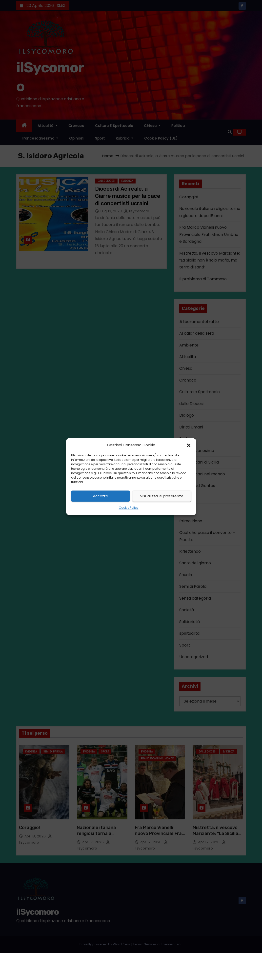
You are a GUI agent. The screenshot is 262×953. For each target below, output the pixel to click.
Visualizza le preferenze (161, 496)
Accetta (100, 496)
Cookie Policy (129, 508)
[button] (188, 445)
